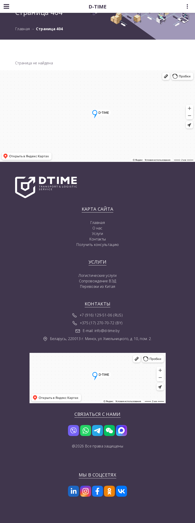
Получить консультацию (97, 244)
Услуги (97, 233)
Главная (22, 28)
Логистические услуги (97, 275)
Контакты (97, 239)
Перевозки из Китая (97, 286)
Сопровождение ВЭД (97, 280)
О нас (97, 228)
